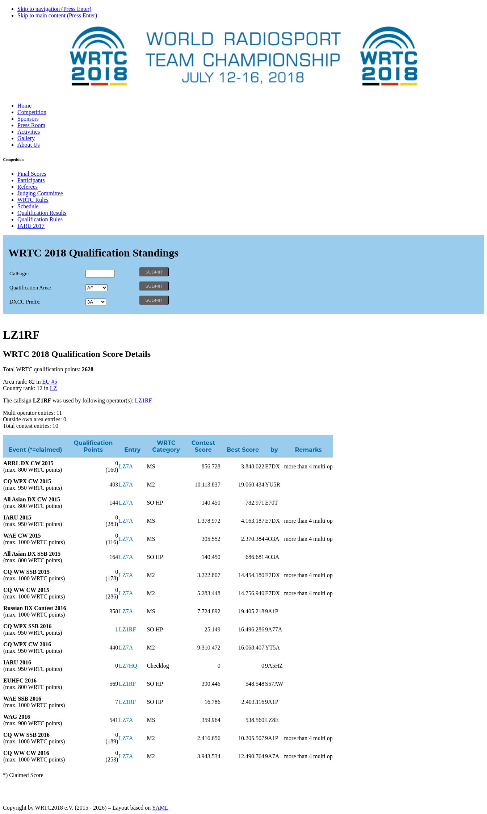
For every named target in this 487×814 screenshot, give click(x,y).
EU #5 (49, 382)
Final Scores (31, 174)
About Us (28, 145)
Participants (31, 180)
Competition (31, 112)
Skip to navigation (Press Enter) (54, 9)
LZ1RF (143, 400)
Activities (28, 132)
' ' (96, 287)
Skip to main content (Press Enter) (57, 15)
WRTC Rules (33, 200)
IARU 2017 (31, 226)
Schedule (28, 206)
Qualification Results (42, 213)
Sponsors (28, 119)
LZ (53, 388)
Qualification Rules (40, 219)
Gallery (26, 138)
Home (24, 106)
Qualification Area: (30, 288)
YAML (160, 808)
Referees (27, 187)
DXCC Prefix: (25, 302)
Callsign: (19, 273)
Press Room (31, 125)
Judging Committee (40, 193)
